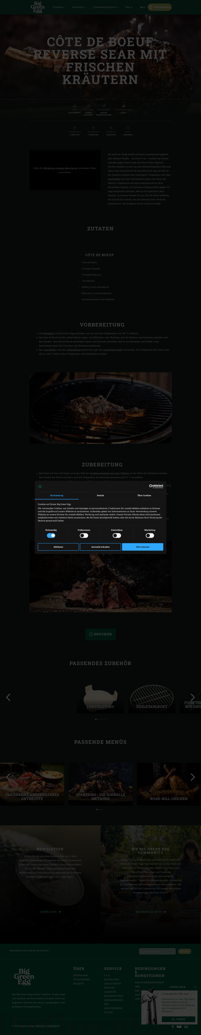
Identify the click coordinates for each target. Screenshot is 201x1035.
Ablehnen (58, 546)
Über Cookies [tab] (144, 495)
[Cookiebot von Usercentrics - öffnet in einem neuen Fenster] (150, 486)
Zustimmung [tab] (56, 495)
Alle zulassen (142, 546)
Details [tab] (100, 495)
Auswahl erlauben (100, 546)
